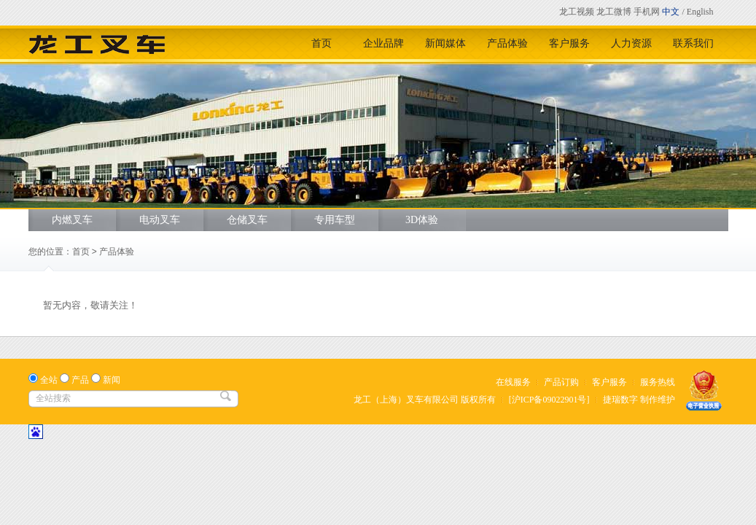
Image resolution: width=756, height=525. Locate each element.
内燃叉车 (72, 219)
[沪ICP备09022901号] (549, 399)
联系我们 (693, 43)
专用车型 (334, 219)
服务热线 (657, 382)
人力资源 (631, 43)
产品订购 (561, 382)
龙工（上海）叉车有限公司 (406, 399)
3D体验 (421, 219)
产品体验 (507, 43)
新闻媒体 (445, 43)
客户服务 (569, 43)
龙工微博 (613, 12)
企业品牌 (383, 43)
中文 (670, 12)
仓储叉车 (247, 219)
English (700, 12)
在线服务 (513, 382)
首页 (321, 43)
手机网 (647, 12)
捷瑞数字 (620, 399)
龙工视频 (576, 12)
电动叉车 (159, 219)
